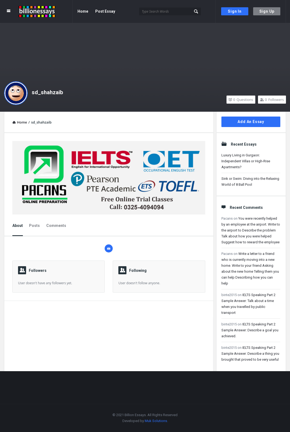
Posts (34, 225)
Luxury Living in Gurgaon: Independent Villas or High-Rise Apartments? (245, 161)
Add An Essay (251, 122)
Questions (241, 100)
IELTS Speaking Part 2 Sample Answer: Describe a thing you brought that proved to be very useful (250, 353)
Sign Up (267, 11)
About (17, 225)
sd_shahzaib (47, 92)
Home (82, 11)
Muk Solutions (156, 421)
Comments (56, 225)
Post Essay (105, 11)
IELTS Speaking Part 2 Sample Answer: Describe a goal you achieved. (249, 330)
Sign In (235, 11)
